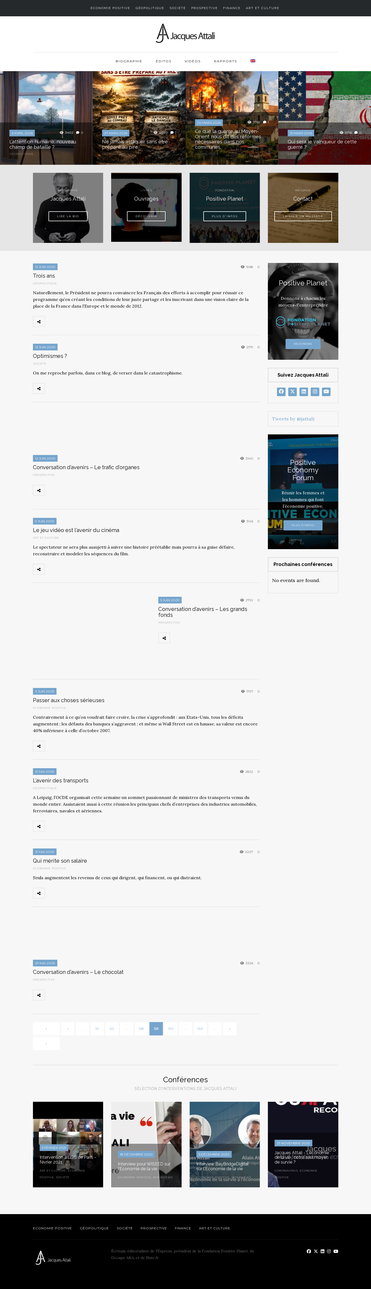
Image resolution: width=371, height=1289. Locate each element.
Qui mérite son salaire (60, 861)
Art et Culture (262, 8)
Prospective (204, 8)
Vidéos (193, 61)
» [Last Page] (46, 1043)
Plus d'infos (303, 525)
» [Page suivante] (230, 1029)
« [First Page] (46, 1029)
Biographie (129, 61)
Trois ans (44, 276)
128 (141, 1029)
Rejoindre (303, 344)
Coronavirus (286, 1170)
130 (171, 1029)
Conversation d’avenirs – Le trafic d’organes (86, 467)
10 (97, 1029)
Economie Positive (110, 8)
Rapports (225, 61)
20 (112, 1029)
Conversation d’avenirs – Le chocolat (78, 972)
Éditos (163, 61)
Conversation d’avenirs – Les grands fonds (202, 612)
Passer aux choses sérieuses (68, 700)
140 (200, 1029)
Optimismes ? (50, 356)
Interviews (163, 1177)
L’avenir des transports (60, 780)
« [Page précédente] (68, 1029)
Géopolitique (150, 8)
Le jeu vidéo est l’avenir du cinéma (76, 530)
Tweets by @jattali (293, 419)
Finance (232, 8)
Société (178, 8)
